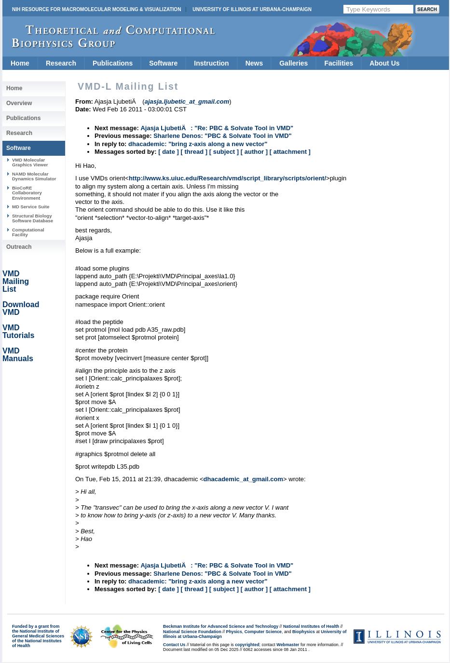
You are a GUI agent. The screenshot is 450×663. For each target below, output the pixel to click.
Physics (234, 631)
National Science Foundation (192, 631)
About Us (384, 63)
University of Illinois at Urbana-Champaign (252, 9)
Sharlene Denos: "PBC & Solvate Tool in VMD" (222, 135)
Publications (113, 63)
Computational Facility (28, 232)
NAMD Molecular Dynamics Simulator (34, 176)
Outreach (19, 247)
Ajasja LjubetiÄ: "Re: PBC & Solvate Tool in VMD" (216, 128)
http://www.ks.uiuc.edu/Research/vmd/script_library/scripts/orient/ (227, 178)
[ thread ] (193, 151)
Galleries (293, 63)
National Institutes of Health (311, 626)
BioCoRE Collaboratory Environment (27, 193)
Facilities (338, 63)
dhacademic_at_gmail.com (243, 479)
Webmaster (287, 644)
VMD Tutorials (18, 331)
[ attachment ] (290, 151)
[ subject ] (224, 151)
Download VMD (20, 308)
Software (163, 63)
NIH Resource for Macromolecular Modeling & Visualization (96, 9)
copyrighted (247, 644)
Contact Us (174, 644)
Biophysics (303, 631)
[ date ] (168, 151)
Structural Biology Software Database (32, 218)
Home (20, 63)
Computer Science (263, 631)
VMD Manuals (17, 355)
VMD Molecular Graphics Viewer (30, 162)
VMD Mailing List (15, 281)
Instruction (211, 63)
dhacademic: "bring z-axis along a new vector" (197, 144)
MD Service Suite (30, 206)
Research (61, 63)
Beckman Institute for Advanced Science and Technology (220, 626)
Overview (19, 103)
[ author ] (254, 151)
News (254, 63)
